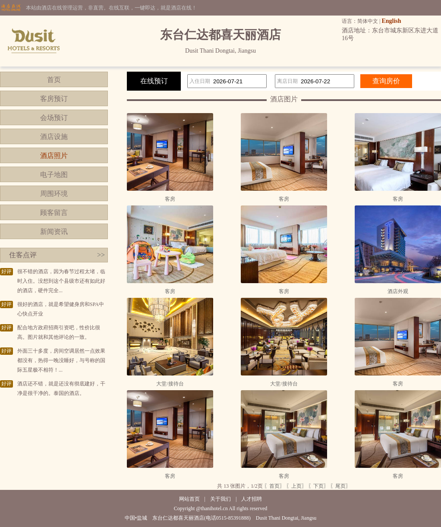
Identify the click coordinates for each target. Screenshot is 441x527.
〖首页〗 (274, 486)
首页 (54, 79)
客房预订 (54, 98)
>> (101, 255)
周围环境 (54, 193)
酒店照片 (54, 155)
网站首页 (189, 499)
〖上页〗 (296, 486)
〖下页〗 (318, 486)
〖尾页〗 (340, 486)
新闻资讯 (54, 231)
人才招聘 (251, 499)
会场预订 (54, 117)
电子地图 (54, 174)
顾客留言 (54, 212)
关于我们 (220, 499)
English (391, 21)
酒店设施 (54, 136)
